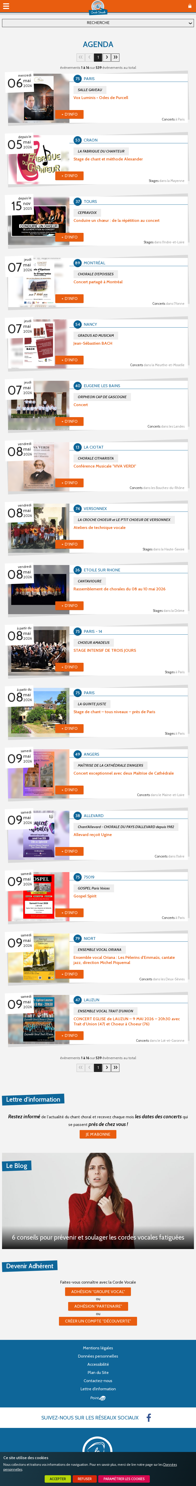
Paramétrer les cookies (124, 1479)
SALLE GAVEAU (90, 90)
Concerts (173, 119)
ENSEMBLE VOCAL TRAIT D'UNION (105, 1011)
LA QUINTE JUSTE (92, 704)
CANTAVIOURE (90, 581)
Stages (167, 181)
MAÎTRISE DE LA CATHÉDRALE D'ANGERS (110, 765)
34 (115, 57)
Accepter (58, 1479)
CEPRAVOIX (87, 212)
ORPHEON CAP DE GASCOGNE (102, 397)
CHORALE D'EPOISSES (96, 274)
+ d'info (70, 114)
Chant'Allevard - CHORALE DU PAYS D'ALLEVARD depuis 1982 (126, 827)
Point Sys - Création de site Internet (98, 1398)
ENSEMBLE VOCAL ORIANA (99, 949)
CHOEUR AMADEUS (93, 642)
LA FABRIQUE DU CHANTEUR (101, 151)
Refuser (85, 1479)
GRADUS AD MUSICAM (96, 335)
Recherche (98, 22)
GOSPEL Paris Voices (94, 888)
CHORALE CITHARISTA (96, 458)
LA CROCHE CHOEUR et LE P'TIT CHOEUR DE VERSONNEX (124, 519)
